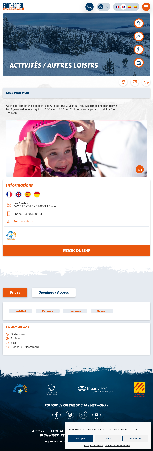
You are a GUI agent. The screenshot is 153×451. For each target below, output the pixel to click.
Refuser (108, 438)
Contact (58, 431)
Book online (76, 250)
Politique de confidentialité (117, 445)
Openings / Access (54, 292)
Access (38, 431)
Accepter (81, 438)
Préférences (135, 438)
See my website (23, 221)
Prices (15, 292)
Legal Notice (51, 441)
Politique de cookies (93, 445)
